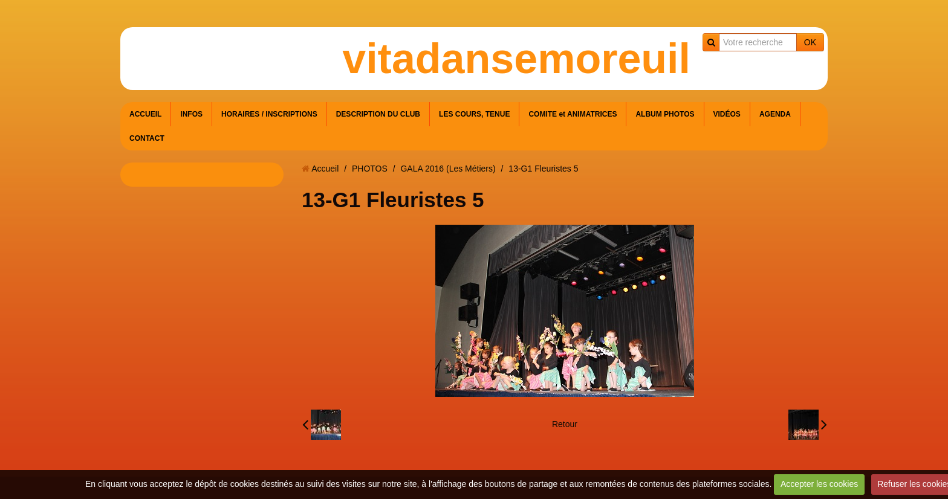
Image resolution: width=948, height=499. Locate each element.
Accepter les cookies (819, 484)
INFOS (191, 114)
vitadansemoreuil (516, 58)
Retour (564, 424)
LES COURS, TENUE (474, 114)
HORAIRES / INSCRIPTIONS (269, 114)
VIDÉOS (727, 114)
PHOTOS (370, 168)
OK (810, 42)
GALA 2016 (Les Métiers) (447, 168)
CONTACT (146, 138)
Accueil (325, 168)
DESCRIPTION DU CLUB (378, 114)
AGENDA (775, 114)
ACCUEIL (145, 114)
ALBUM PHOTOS (664, 114)
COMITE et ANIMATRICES (572, 114)
